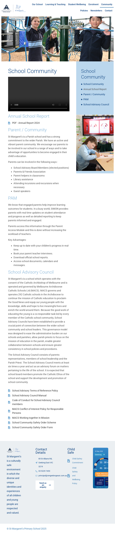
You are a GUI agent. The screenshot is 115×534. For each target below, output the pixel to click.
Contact (108, 10)
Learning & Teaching (55, 4)
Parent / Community (94, 94)
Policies (84, 10)
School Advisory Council (96, 104)
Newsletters (96, 10)
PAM (86, 99)
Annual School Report (94, 89)
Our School (37, 4)
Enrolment (94, 4)
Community (106, 4)
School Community (93, 84)
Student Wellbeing (77, 4)
